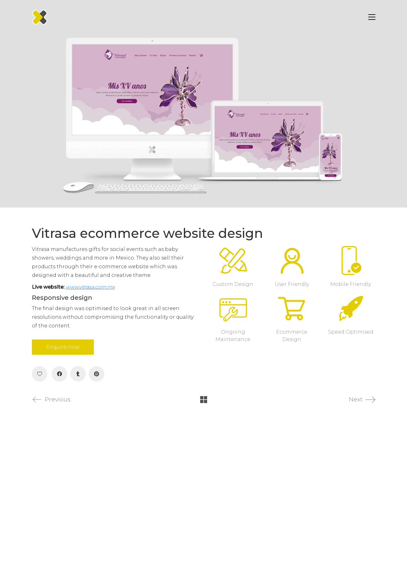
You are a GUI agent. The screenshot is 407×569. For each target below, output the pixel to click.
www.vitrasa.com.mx (90, 287)
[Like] (39, 374)
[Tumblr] (78, 374)
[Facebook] (59, 374)
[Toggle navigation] (370, 17)
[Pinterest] (96, 374)
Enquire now (63, 347)
